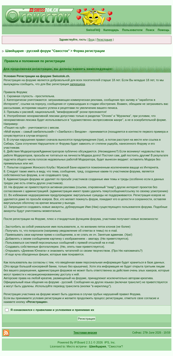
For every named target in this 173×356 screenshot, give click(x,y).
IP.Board (79, 342)
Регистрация (104, 39)
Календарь (111, 30)
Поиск (150, 30)
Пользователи (132, 30)
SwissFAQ (93, 30)
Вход (91, 39)
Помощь (163, 30)
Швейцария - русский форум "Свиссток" (37, 51)
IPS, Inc (109, 342)
